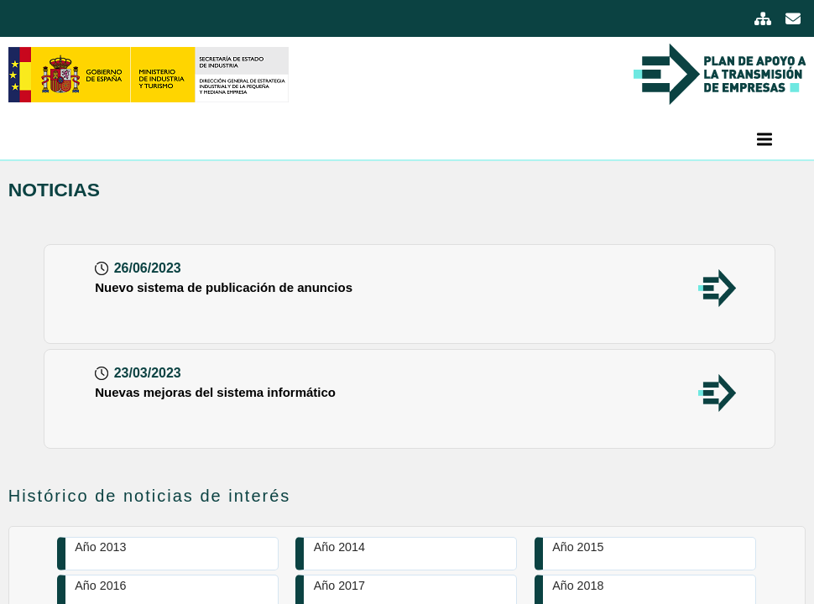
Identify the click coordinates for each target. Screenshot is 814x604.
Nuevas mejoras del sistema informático (215, 392)
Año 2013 (100, 547)
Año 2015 (577, 547)
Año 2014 (339, 547)
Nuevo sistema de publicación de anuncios (223, 287)
